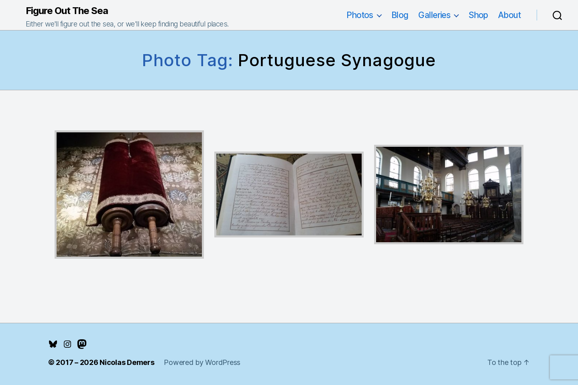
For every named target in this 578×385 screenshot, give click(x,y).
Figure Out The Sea (67, 11)
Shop (478, 15)
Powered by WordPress (202, 362)
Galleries (434, 15)
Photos (359, 15)
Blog (400, 15)
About (509, 15)
